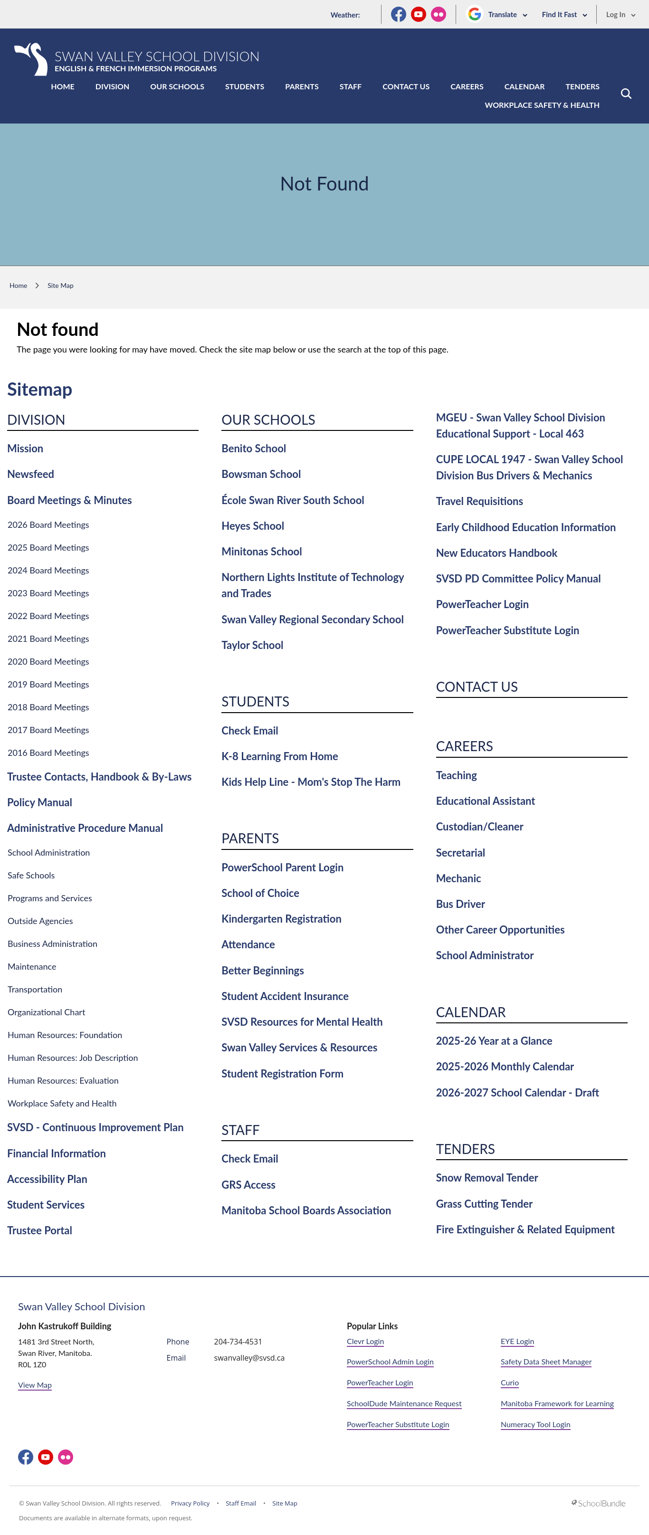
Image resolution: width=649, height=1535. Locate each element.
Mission (25, 448)
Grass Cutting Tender (484, 1203)
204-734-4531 (238, 1341)
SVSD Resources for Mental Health (301, 1021)
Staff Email (241, 1503)
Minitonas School (261, 551)
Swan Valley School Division (81, 1306)
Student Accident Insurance (285, 996)
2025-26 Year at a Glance (494, 1040)
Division (112, 86)
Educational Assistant (485, 800)
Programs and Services (50, 898)
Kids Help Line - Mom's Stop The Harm (311, 781)
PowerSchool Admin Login (390, 1361)
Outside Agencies (40, 920)
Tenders (582, 86)
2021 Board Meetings (48, 638)
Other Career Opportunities (500, 929)
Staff (351, 86)
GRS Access (248, 1184)
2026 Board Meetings (48, 524)
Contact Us (405, 86)
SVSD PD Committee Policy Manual (518, 578)
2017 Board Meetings (48, 730)
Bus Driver (460, 903)
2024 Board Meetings (48, 570)
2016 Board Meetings (48, 752)
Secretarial (461, 852)
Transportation (35, 989)
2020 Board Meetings (48, 661)
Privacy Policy (190, 1503)
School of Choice (260, 893)
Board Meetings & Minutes (69, 500)
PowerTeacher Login (482, 604)
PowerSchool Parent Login (282, 867)
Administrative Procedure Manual (85, 827)
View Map (35, 1384)
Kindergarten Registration (281, 918)
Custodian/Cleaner (480, 826)
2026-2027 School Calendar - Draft (518, 1092)
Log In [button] (621, 14)
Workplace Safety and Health (62, 1103)
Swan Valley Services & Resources (299, 1047)
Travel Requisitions (480, 501)
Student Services (46, 1204)
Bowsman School (261, 473)
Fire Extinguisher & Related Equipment (525, 1229)
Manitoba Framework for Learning (557, 1403)
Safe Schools (31, 875)
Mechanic (458, 878)
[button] (626, 93)
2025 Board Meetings (48, 547)
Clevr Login (365, 1340)
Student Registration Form (282, 1073)
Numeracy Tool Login (536, 1424)
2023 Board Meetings (48, 593)
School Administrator (485, 955)
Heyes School (252, 525)
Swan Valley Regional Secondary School (312, 619)
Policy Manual (39, 802)
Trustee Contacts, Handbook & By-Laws (99, 776)
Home (63, 86)
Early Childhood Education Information (526, 527)
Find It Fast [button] (565, 14)
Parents (301, 86)
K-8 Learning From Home (279, 756)
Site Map (284, 1503)
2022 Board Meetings (48, 615)
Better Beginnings (262, 970)
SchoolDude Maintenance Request (404, 1403)
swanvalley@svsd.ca (249, 1358)
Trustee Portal (39, 1230)
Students (244, 86)
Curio (510, 1382)
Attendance (248, 944)
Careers (466, 86)
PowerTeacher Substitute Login (508, 630)
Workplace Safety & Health (542, 104)
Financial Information (56, 1153)
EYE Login (517, 1340)
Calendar (525, 86)
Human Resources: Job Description (73, 1057)
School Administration (49, 852)
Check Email (249, 730)
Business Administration (52, 943)
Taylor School (252, 645)
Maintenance (32, 966)
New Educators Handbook (497, 552)
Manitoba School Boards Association (306, 1210)
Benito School (253, 448)
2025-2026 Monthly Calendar (505, 1066)
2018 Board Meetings (48, 707)
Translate (508, 14)
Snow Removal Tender (487, 1177)
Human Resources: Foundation (65, 1035)
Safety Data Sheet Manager (546, 1361)
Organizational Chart (46, 1012)
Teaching (456, 775)
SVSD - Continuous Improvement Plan (95, 1127)
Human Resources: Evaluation (63, 1080)
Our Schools (177, 86)
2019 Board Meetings (48, 684)
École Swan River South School (292, 500)
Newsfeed (30, 473)
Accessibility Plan (47, 1179)
